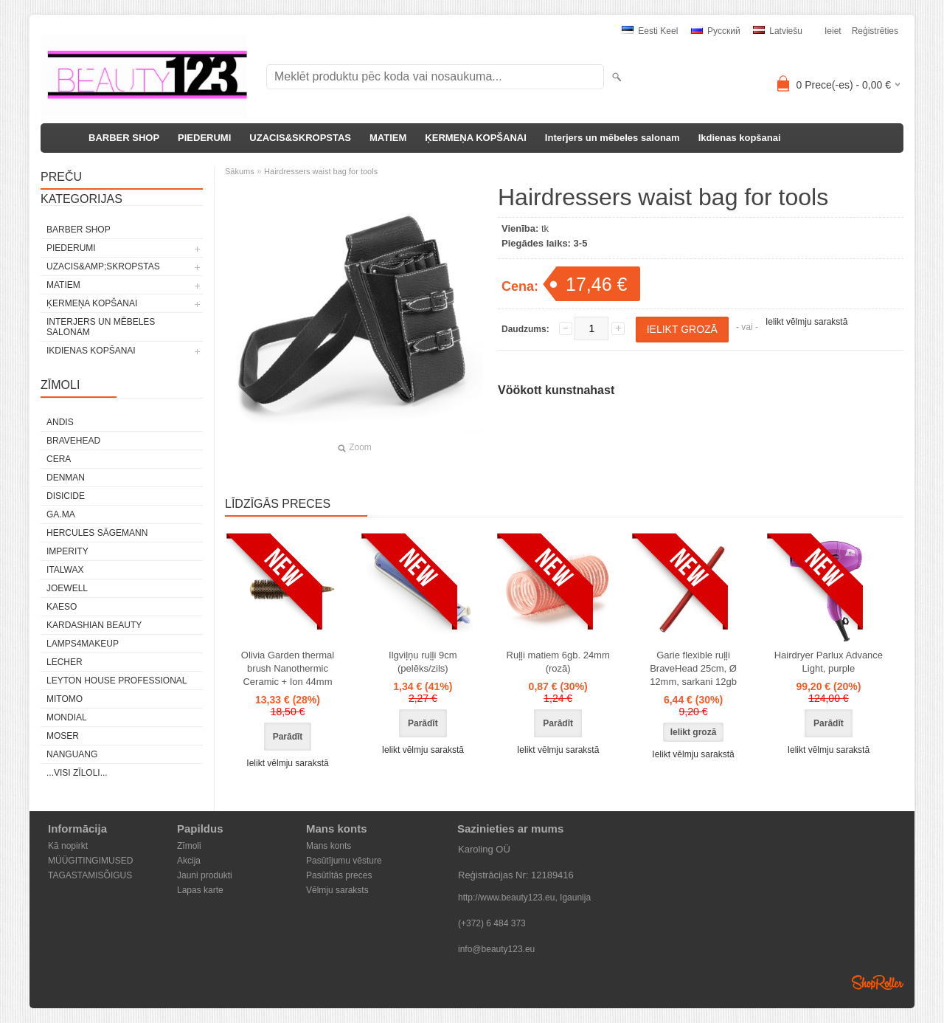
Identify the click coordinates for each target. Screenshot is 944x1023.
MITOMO (64, 699)
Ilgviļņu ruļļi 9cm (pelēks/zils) (423, 662)
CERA (58, 459)
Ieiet (833, 31)
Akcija (189, 860)
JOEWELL (67, 588)
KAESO (61, 607)
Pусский (715, 31)
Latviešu (777, 31)
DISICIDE (65, 496)
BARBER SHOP (123, 137)
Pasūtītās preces (339, 875)
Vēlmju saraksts (337, 890)
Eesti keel (650, 31)
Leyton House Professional (116, 680)
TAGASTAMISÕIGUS (90, 875)
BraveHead (73, 440)
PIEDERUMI (204, 137)
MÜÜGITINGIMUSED (90, 860)
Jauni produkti (204, 875)
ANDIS (60, 422)
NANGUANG (71, 754)
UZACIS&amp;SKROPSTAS (103, 266)
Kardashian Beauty (94, 625)
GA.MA (60, 514)
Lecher (64, 662)
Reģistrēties (875, 31)
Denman (65, 477)
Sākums (239, 171)
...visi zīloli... (77, 773)
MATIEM (387, 137)
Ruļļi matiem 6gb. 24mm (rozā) (558, 662)
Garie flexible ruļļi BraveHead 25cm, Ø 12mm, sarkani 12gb (693, 668)
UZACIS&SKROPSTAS (300, 137)
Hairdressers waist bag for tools (321, 171)
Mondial (66, 717)
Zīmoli (189, 846)
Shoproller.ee (877, 982)
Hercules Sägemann (97, 533)
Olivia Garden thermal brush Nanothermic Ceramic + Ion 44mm (287, 668)
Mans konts (328, 846)
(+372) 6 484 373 (492, 923)
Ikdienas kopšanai (739, 137)
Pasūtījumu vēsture (344, 860)
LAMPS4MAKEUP (82, 643)
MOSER (62, 736)
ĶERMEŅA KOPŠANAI (475, 137)
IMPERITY (67, 551)
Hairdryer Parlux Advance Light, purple (828, 662)
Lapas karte (200, 890)
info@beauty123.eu (496, 949)
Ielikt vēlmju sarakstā (806, 322)
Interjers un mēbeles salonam (612, 137)
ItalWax (64, 570)
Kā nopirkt (68, 846)
